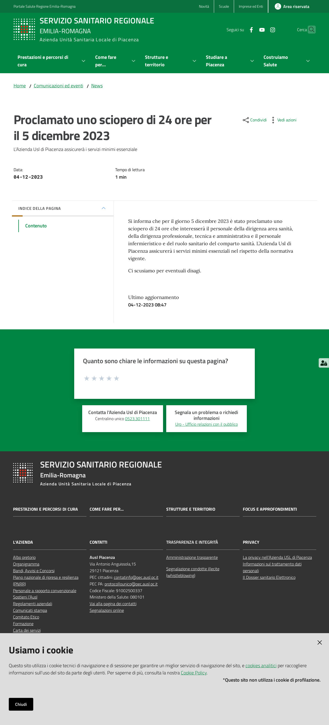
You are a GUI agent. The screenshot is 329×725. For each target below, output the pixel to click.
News (97, 85)
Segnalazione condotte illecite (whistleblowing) (192, 572)
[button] (309, 29)
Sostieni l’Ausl (25, 597)
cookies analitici (261, 665)
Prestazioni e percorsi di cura (45, 509)
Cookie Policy (194, 672)
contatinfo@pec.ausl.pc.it (136, 577)
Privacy (251, 542)
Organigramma (26, 564)
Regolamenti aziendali (32, 603)
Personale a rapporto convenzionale (44, 590)
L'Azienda (23, 542)
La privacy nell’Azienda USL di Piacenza (277, 557)
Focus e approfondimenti (270, 509)
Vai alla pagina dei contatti (113, 603)
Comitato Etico (26, 617)
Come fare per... (107, 509)
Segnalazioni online (107, 610)
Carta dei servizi (27, 630)
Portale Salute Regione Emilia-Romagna (45, 6)
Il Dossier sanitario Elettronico (269, 577)
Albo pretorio (24, 557)
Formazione (23, 623)
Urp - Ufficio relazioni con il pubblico (206, 424)
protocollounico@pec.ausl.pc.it (131, 584)
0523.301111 (137, 418)
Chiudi (21, 704)
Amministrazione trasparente (192, 557)
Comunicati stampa (30, 610)
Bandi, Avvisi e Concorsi (34, 570)
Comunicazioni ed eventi (58, 85)
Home (20, 85)
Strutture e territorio (190, 509)
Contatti (98, 542)
